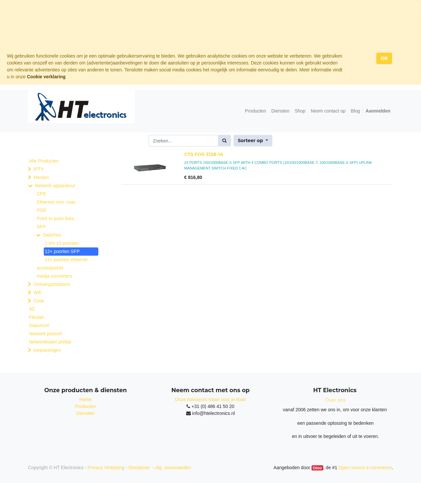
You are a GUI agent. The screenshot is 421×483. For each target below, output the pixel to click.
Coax (39, 300)
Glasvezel (39, 325)
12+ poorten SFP (62, 251)
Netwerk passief (45, 333)
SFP (41, 226)
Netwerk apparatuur (55, 185)
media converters (54, 276)
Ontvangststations (52, 284)
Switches (52, 235)
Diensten (85, 413)
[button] (253, 140)
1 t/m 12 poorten (61, 243)
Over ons (335, 400)
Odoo (317, 468)
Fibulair (36, 317)
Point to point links (55, 218)
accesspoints (50, 267)
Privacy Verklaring (105, 467)
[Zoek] (224, 140)
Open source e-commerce (365, 467)
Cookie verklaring (46, 76)
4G (32, 309)
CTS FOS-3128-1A (203, 154)
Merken (41, 177)
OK (384, 58)
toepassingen (47, 350)
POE (42, 210)
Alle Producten (44, 161)
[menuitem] (255, 111)
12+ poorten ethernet (66, 259)
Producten (85, 406)
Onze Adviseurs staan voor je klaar (210, 399)
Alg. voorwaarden (173, 467)
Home (85, 399)
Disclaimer (140, 467)
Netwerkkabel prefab (50, 341)
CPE (41, 193)
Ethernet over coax (56, 202)
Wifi (37, 292)
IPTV (39, 169)
